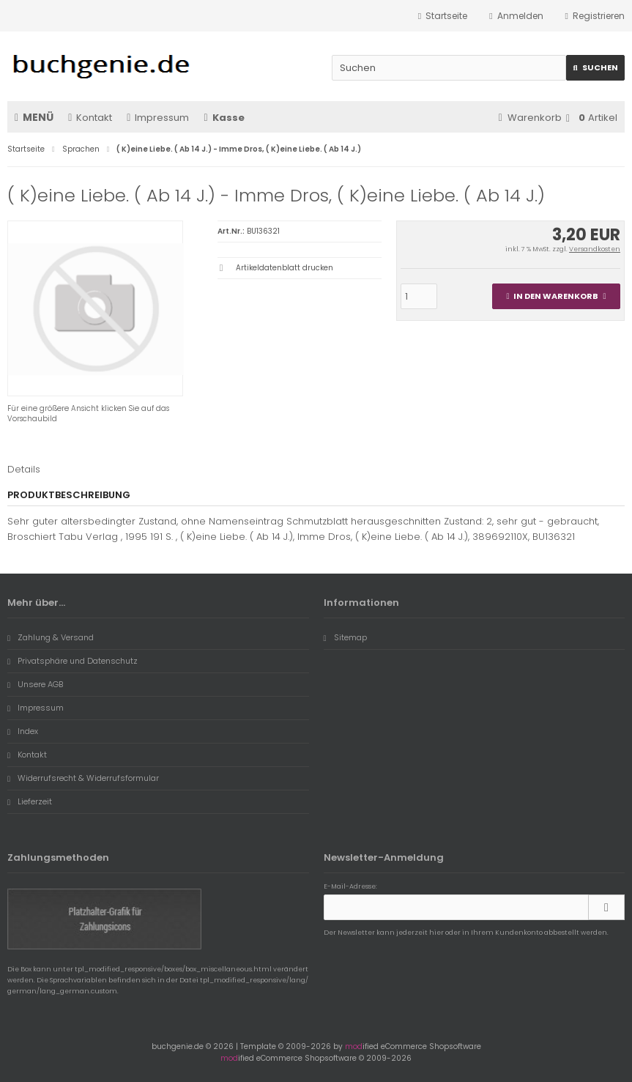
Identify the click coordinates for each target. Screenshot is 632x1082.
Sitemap (345, 637)
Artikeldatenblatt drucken (284, 267)
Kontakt (90, 118)
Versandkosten (594, 249)
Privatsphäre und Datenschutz (72, 661)
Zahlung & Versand (50, 637)
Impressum (158, 118)
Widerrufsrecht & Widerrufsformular (83, 778)
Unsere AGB (35, 684)
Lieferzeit (29, 801)
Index (22, 731)
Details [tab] (23, 469)
